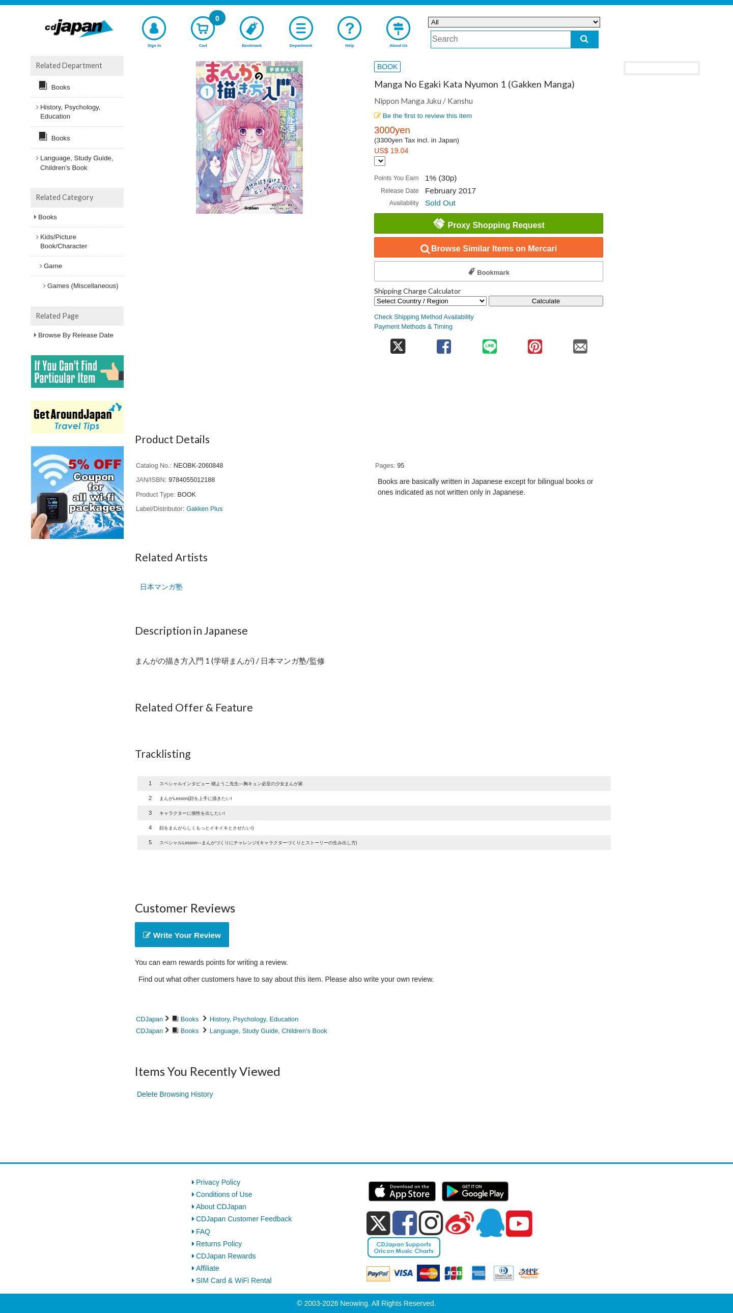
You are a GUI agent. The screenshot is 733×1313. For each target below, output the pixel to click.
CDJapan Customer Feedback (244, 1219)
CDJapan (149, 1019)
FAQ (203, 1232)
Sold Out (440, 202)
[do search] (585, 39)
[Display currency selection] (379, 161)
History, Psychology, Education (254, 1019)
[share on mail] (580, 343)
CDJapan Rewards (226, 1256)
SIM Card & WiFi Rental (234, 1280)
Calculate (546, 301)
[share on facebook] (444, 343)
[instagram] (431, 1223)
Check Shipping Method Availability (424, 317)
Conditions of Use (224, 1194)
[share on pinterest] (534, 343)
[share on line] (489, 343)
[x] (378, 1223)
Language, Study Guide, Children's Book (268, 1031)
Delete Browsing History (175, 1094)
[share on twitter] (397, 343)
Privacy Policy (218, 1182)
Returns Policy (219, 1244)
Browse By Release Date (76, 335)
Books (190, 1019)
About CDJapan (221, 1207)
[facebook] (404, 1223)
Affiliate (207, 1268)
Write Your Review (182, 935)
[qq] (490, 1223)
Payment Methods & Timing (413, 326)
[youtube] (519, 1224)
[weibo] (459, 1223)
